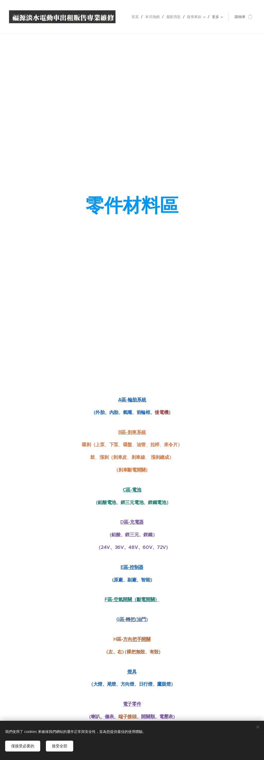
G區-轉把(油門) (131, 619)
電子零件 (132, 704)
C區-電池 (132, 489)
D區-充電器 (132, 522)
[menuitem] (135, 16)
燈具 (131, 671)
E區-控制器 (132, 567)
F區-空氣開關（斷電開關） (132, 599)
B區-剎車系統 (132, 432)
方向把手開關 (136, 639)
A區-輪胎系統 (132, 400)
